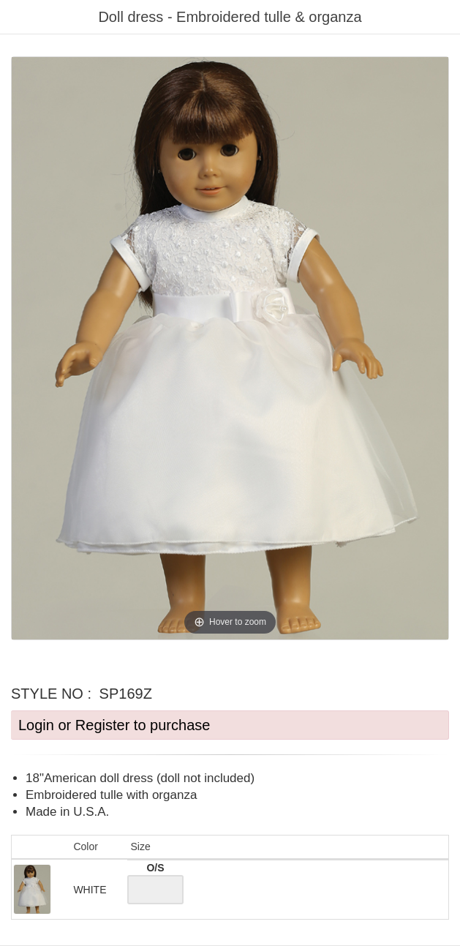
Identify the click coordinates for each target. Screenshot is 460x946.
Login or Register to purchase (114, 725)
